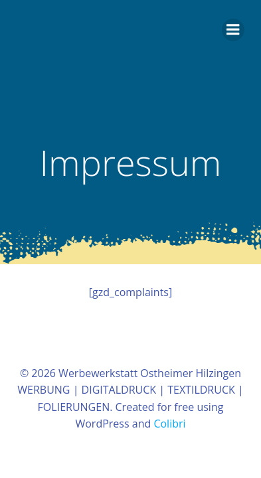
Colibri (169, 423)
